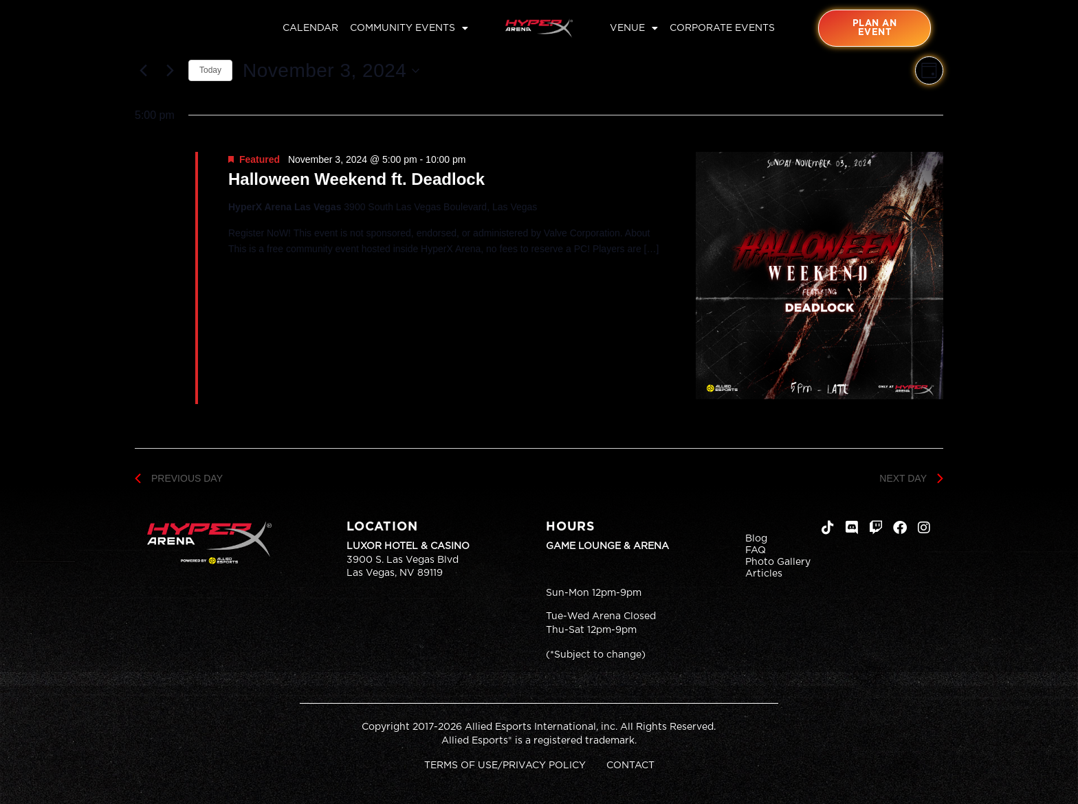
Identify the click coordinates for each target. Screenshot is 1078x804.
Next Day (911, 478)
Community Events (409, 28)
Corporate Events (722, 28)
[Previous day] (143, 71)
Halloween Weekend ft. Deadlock (356, 179)
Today (210, 70)
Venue (634, 28)
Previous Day (179, 478)
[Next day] (170, 71)
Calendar (310, 28)
